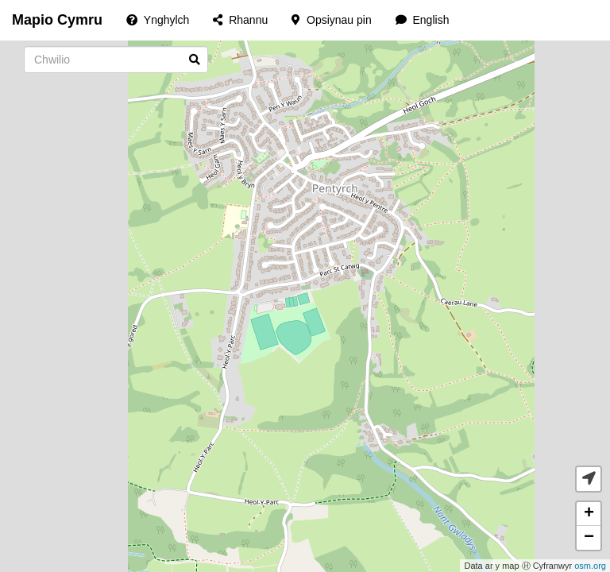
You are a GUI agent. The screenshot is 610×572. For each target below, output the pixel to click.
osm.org (590, 565)
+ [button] (589, 514)
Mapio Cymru (57, 20)
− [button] (589, 538)
